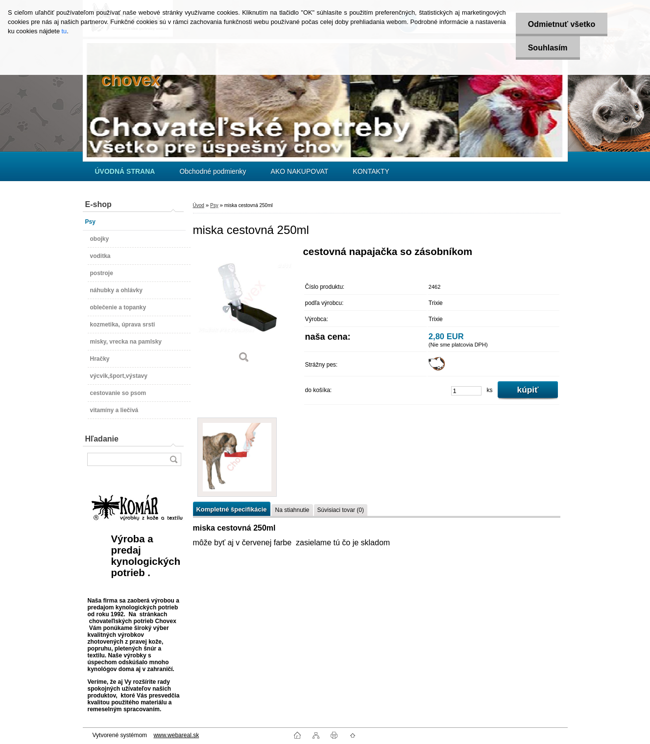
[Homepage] (125, 171)
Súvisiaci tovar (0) (340, 510)
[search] (173, 459)
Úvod (198, 205)
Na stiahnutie (292, 510)
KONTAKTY (371, 171)
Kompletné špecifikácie (231, 509)
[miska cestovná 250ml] (244, 308)
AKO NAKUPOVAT (300, 171)
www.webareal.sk (176, 735)
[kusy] (466, 390)
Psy (214, 205)
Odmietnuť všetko (561, 24)
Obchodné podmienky (212, 171)
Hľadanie (102, 439)
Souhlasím (548, 48)
